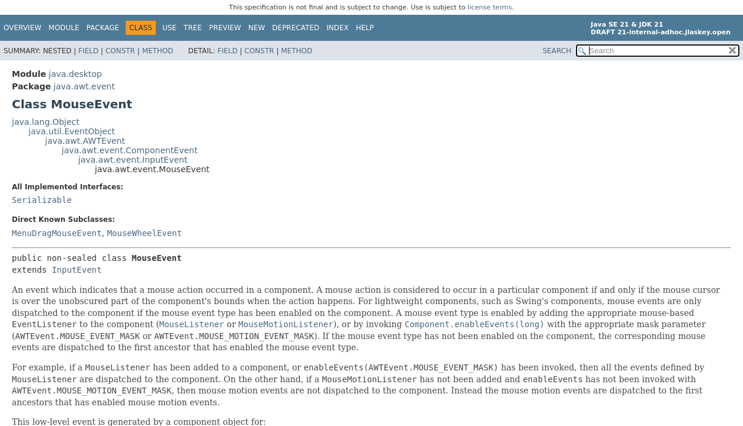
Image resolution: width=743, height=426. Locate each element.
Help (365, 28)
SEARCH (557, 51)
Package (103, 28)
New (256, 28)
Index (337, 28)
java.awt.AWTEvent (85, 141)
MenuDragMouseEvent (57, 233)
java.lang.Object (45, 122)
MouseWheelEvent (144, 233)
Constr (120, 51)
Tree (193, 28)
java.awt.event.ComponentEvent (129, 150)
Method (158, 51)
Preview (225, 28)
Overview (22, 28)
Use (169, 28)
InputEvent (76, 270)
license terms (489, 7)
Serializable (42, 200)
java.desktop (75, 74)
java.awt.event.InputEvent (132, 159)
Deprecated (295, 28)
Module (64, 28)
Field (88, 51)
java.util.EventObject (71, 131)
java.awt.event (84, 86)
